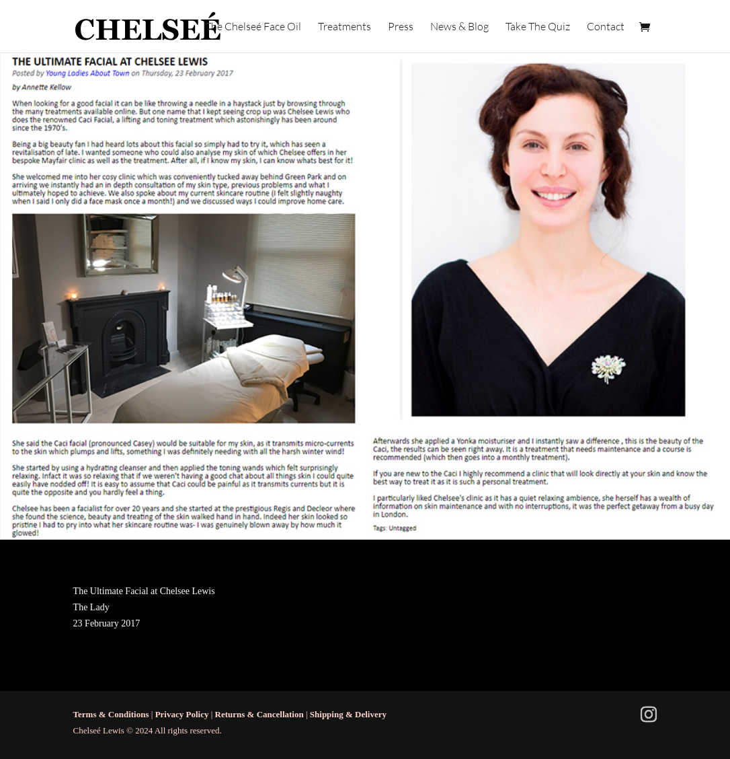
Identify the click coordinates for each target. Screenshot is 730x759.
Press (400, 27)
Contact (605, 27)
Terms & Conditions (111, 714)
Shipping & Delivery (348, 714)
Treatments (344, 27)
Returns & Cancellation (259, 714)
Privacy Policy (182, 714)
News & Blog (459, 27)
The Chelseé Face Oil (253, 27)
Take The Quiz (537, 27)
